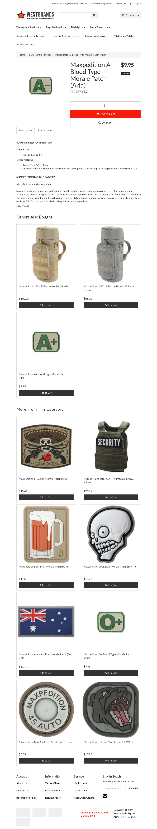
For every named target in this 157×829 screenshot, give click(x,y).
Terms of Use (52, 783)
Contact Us (22, 790)
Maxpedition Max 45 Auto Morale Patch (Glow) (46, 742)
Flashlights (78, 27)
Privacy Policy (52, 790)
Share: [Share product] (79, 92)
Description (25, 130)
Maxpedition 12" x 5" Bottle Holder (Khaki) (43, 286)
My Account (80, 783)
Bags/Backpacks (56, 27)
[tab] (25, 130)
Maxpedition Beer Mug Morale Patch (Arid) (44, 566)
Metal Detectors (100, 27)
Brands (121, 3)
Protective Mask (25, 44)
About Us (21, 783)
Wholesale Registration (102, 3)
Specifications (45, 130)
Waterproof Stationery (28, 27)
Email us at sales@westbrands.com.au (69, 3)
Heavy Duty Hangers (96, 35)
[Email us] (105, 795)
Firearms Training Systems (66, 35)
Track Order (80, 790)
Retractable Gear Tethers (31, 35)
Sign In (138, 3)
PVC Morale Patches (125, 35)
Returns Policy (53, 797)
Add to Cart (105, 114)
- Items (128, 15)
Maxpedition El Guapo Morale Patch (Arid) (43, 478)
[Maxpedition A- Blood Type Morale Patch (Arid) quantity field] (105, 105)
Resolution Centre (84, 797)
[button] (105, 123)
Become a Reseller (26, 797)
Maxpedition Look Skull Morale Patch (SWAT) (110, 566)
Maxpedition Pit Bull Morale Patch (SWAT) (108, 742)
